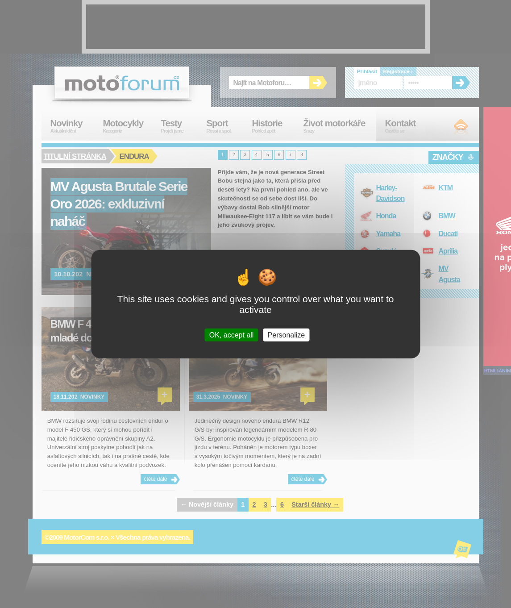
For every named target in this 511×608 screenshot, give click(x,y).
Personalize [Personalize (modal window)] (286, 334)
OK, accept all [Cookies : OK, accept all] (231, 334)
